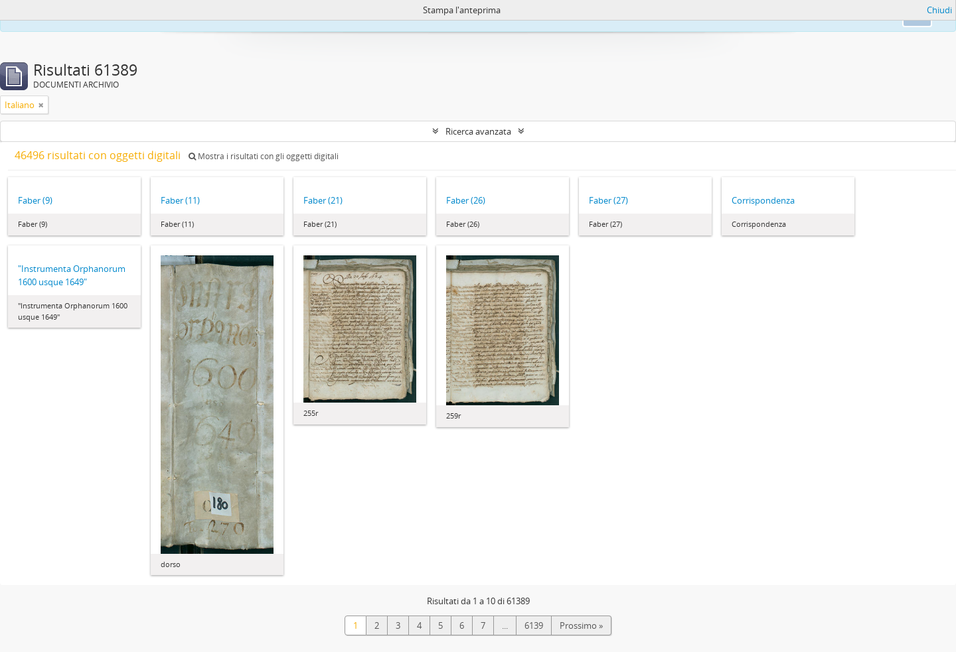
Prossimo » (581, 625)
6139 (533, 625)
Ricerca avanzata (478, 131)
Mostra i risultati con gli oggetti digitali (264, 156)
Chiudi (939, 10)
